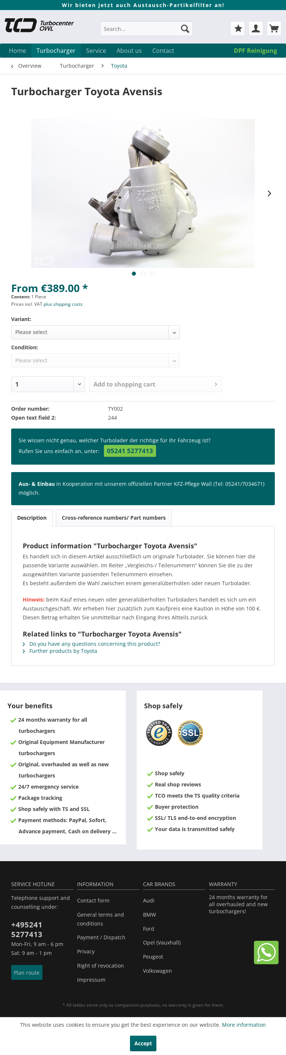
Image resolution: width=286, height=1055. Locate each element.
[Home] (17, 51)
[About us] (129, 51)
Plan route (26, 972)
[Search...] (146, 28)
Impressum (91, 979)
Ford (148, 928)
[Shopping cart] (274, 28)
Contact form (93, 900)
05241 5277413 (130, 450)
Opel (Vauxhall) (162, 942)
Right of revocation (100, 965)
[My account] (255, 28)
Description (32, 517)
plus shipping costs (63, 304)
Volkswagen (157, 970)
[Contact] (163, 51)
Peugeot (153, 956)
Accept (143, 1043)
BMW (149, 914)
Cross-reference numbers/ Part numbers (114, 517)
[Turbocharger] (56, 51)
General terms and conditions (100, 919)
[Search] (185, 28)
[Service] (96, 51)
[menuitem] (146, 32)
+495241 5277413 (26, 929)
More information (244, 1024)
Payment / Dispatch (101, 937)
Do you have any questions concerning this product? (91, 643)
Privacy (86, 951)
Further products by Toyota (60, 650)
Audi (149, 900)
